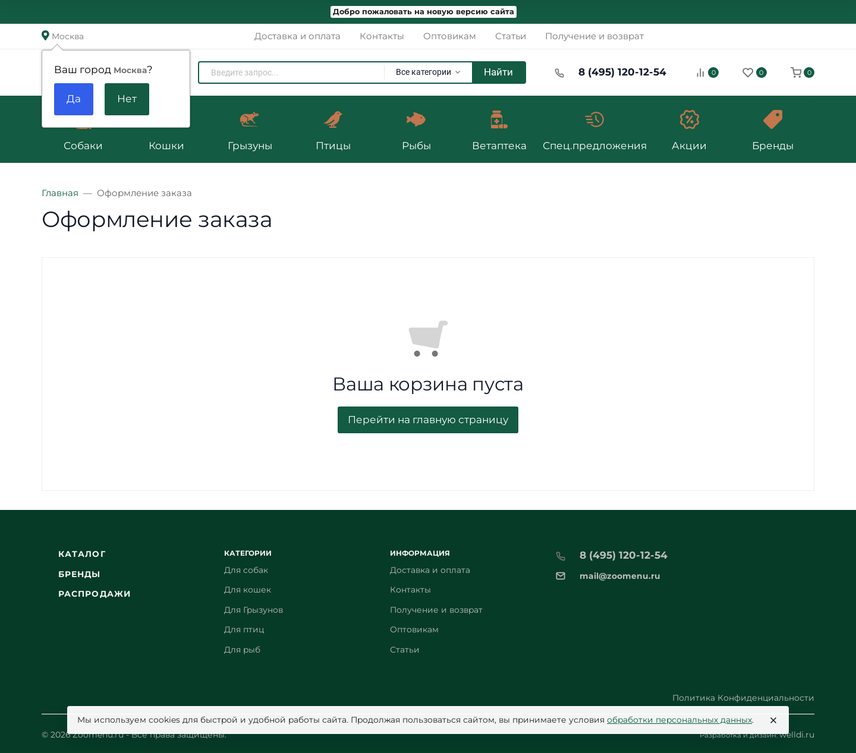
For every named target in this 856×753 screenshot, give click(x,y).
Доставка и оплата (430, 570)
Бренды (79, 574)
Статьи (405, 649)
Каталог (82, 554)
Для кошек (247, 589)
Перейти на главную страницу (428, 420)
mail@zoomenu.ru (620, 576)
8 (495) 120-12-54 (622, 72)
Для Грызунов (253, 610)
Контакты (410, 589)
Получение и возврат (436, 610)
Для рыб (242, 649)
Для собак (246, 570)
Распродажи (94, 593)
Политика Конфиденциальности (743, 697)
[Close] (773, 720)
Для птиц (244, 629)
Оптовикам (414, 629)
